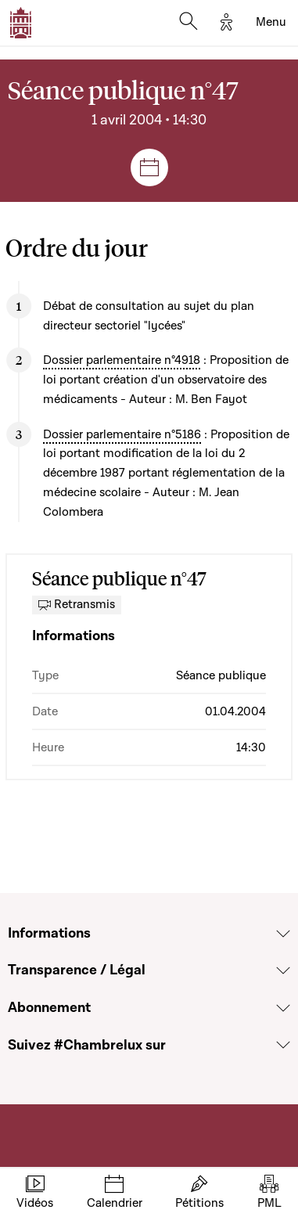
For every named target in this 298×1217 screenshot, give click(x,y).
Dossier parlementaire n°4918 (121, 360)
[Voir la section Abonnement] (283, 1008)
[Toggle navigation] (271, 23)
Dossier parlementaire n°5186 (122, 434)
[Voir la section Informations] (283, 934)
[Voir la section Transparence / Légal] (283, 970)
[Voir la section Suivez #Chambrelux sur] (283, 1045)
